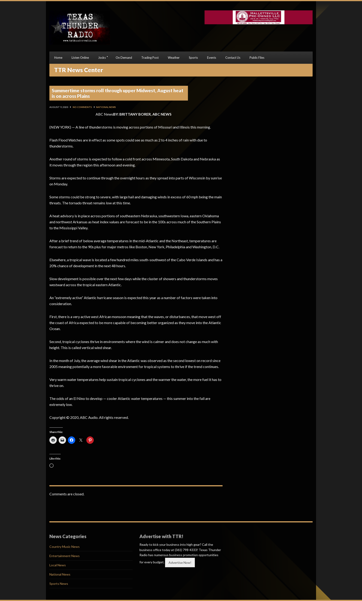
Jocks (102, 57)
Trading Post (150, 57)
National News (106, 107)
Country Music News (64, 547)
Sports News (58, 584)
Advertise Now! (180, 562)
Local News (57, 565)
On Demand (124, 57)
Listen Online (80, 57)
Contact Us (232, 57)
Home (58, 57)
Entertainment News (64, 556)
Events (211, 57)
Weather (174, 57)
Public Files (257, 57)
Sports (193, 57)
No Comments (82, 107)
